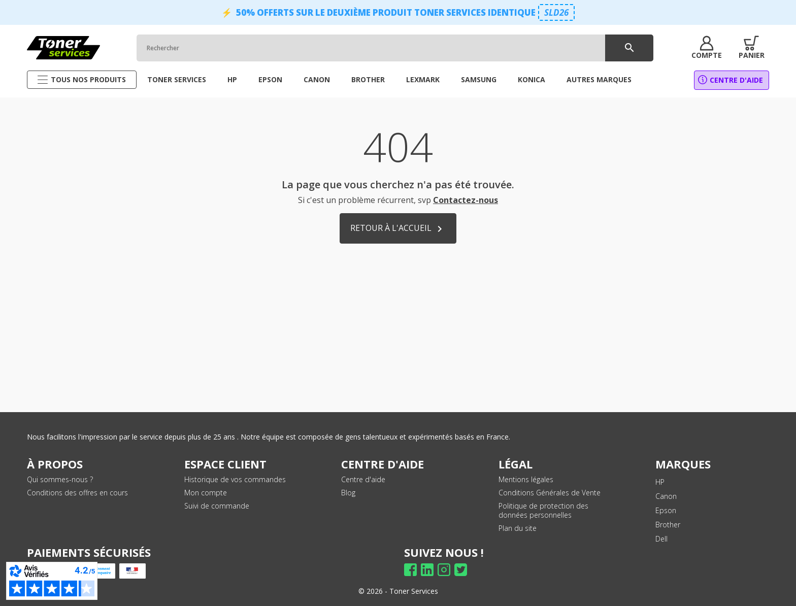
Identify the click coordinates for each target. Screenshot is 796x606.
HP (660, 482)
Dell (661, 539)
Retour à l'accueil (398, 228)
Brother (667, 524)
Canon (666, 496)
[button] (705, 47)
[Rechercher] (394, 48)
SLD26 (556, 12)
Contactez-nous (465, 200)
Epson (665, 510)
